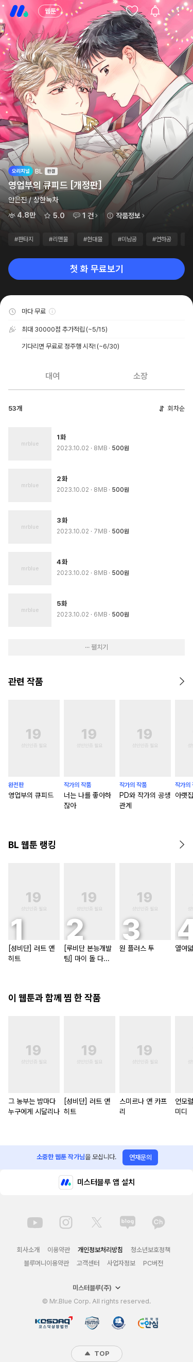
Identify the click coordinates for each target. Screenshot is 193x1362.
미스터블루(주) (97, 1288)
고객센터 (88, 1263)
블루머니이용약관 (46, 1263)
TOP (96, 1353)
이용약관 (58, 1250)
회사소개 (28, 1250)
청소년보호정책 (150, 1250)
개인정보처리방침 (100, 1250)
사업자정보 (121, 1263)
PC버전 (153, 1263)
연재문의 (140, 1157)
